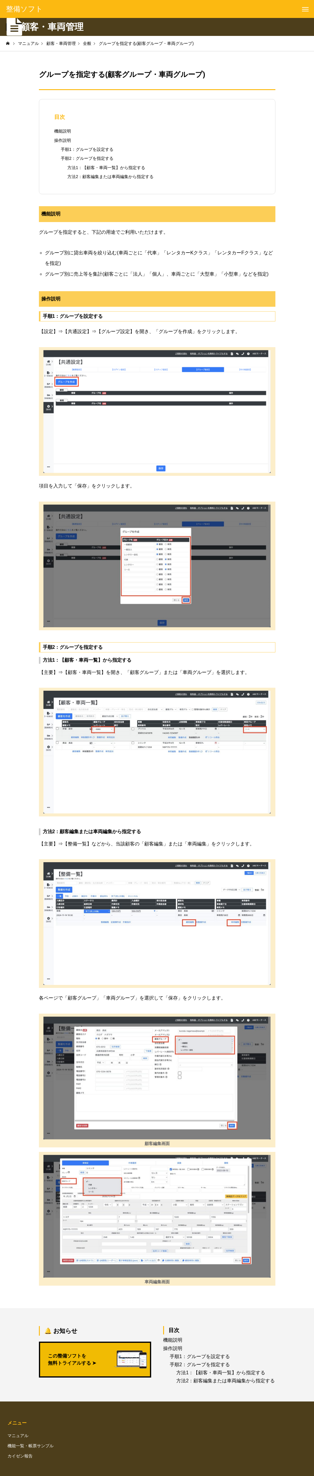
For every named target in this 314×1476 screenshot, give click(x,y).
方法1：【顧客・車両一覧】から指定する (106, 167)
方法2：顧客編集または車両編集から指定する (110, 176)
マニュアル (17, 1435)
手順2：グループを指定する (87, 158)
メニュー (17, 1422)
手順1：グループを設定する (87, 149)
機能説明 (62, 131)
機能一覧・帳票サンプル (30, 1445)
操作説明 (62, 140)
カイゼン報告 (20, 1456)
